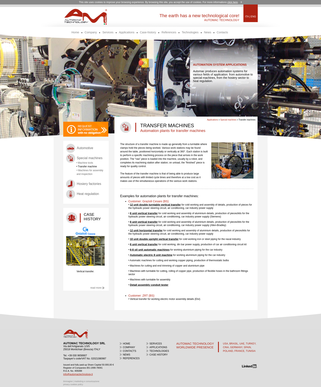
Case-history (148, 32)
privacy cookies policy (73, 384)
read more (97, 288)
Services (107, 32)
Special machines (89, 158)
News (207, 32)
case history (158, 354)
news (126, 354)
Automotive (85, 148)
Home (75, 32)
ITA (247, 16)
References (169, 32)
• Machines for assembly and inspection (90, 172)
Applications (127, 32)
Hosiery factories (89, 184)
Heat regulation (88, 194)
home (126, 343)
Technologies (190, 32)
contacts (129, 351)
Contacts (222, 32)
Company (91, 32)
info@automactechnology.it (78, 374)
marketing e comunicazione (86, 381)
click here (232, 2)
